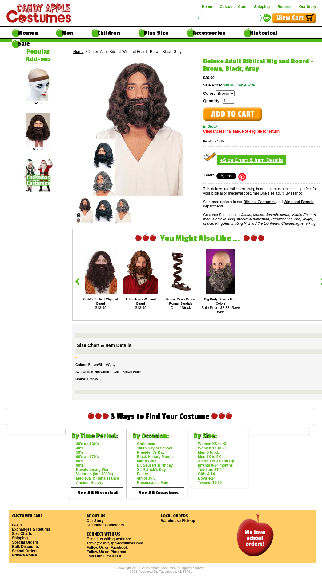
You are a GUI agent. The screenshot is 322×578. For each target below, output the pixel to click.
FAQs (17, 525)
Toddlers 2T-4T (211, 470)
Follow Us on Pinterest (106, 552)
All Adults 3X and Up (216, 461)
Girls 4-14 (206, 474)
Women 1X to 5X (212, 448)
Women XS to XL (212, 444)
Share (209, 175)
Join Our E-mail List (104, 556)
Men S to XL (208, 452)
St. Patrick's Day (151, 470)
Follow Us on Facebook (107, 547)
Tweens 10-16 (210, 482)
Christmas (146, 444)
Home (207, 7)
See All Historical (97, 493)
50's (79, 452)
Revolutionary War (92, 470)
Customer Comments (105, 525)
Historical (263, 33)
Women (28, 33)
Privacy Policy (24, 555)
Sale (24, 43)
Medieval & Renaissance (97, 478)
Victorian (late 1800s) (94, 474)
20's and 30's (87, 444)
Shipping (262, 7)
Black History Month (155, 457)
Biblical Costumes (260, 202)
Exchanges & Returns (31, 529)
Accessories (209, 33)
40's (79, 448)
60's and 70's (87, 457)
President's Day (151, 452)
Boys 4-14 (206, 478)
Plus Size (156, 33)
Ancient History (89, 482)
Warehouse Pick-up (178, 521)
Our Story (307, 7)
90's (79, 465)
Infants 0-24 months (215, 465)
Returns (284, 7)
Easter (142, 474)
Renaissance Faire (153, 482)
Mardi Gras (146, 461)
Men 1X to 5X (209, 457)
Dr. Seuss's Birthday (155, 465)
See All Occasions (158, 493)
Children (108, 33)
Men (67, 33)
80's (79, 461)
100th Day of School (154, 448)
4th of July (146, 478)
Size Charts (22, 534)
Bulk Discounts (25, 546)
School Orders (25, 551)
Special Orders (25, 542)
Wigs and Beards (298, 202)
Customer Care (233, 7)
